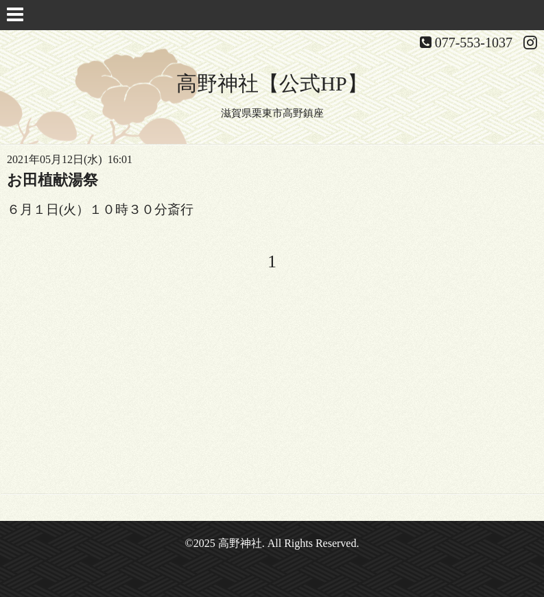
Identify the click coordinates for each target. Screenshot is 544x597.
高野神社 (240, 543)
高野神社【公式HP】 (271, 83)
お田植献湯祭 (52, 179)
